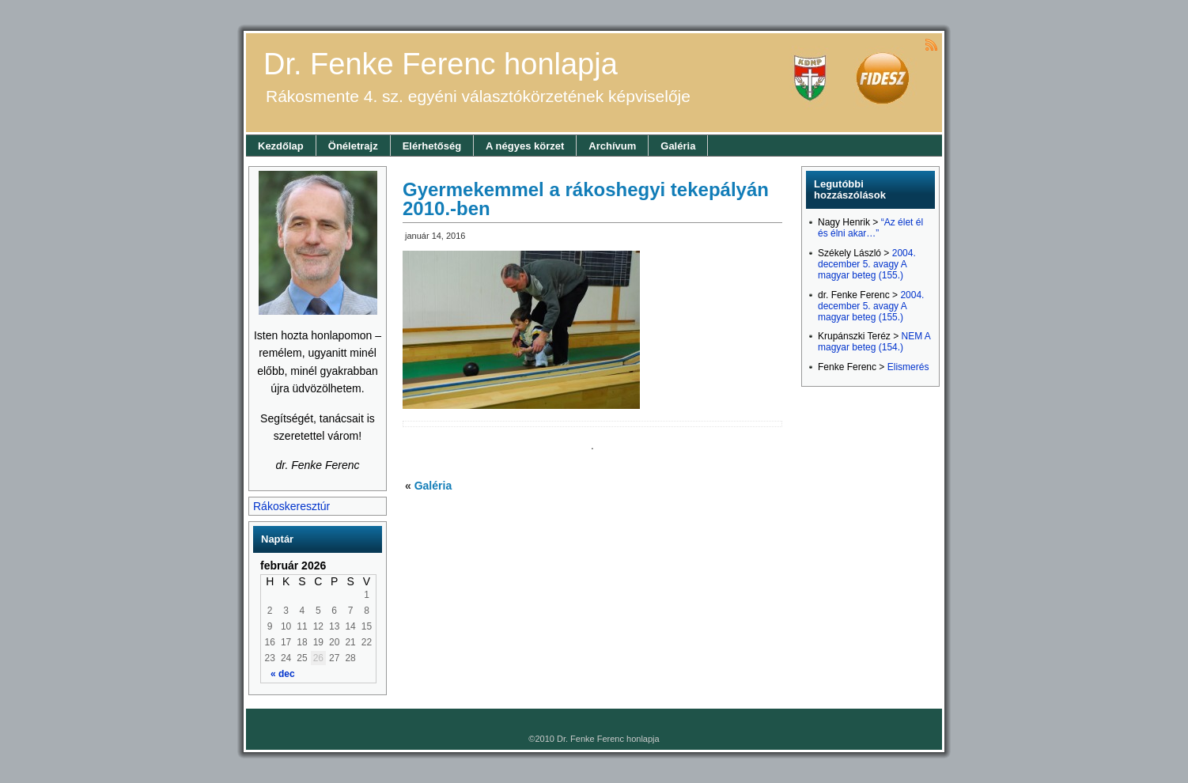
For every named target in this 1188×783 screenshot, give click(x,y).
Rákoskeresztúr (291, 506)
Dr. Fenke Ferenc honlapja (440, 64)
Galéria (677, 146)
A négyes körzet (525, 146)
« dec (283, 673)
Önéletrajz (353, 146)
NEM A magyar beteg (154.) (874, 342)
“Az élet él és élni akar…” (870, 228)
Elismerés (908, 367)
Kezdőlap (281, 146)
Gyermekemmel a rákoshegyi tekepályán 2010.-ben (586, 199)
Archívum (612, 146)
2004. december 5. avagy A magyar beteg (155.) (867, 264)
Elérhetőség (432, 146)
